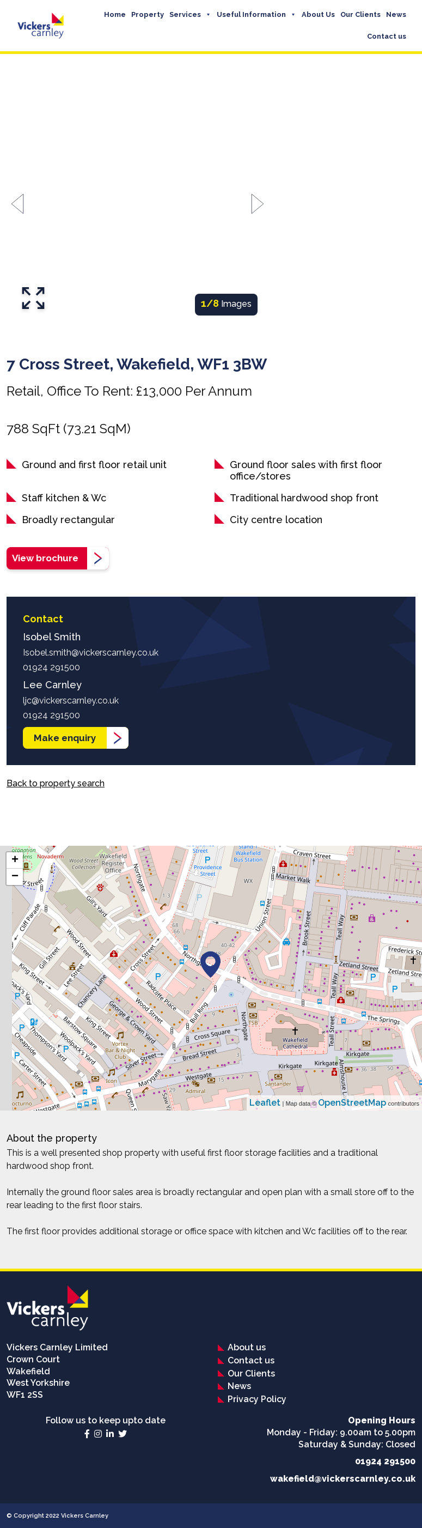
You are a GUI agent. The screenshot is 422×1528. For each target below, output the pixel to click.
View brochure (45, 558)
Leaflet (264, 1103)
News (396, 14)
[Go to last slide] (17, 204)
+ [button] (15, 860)
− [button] (15, 877)
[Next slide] (257, 204)
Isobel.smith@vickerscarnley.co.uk (90, 652)
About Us (318, 14)
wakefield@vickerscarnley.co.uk (342, 1479)
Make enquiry (65, 737)
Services (185, 14)
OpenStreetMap (352, 1103)
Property (147, 14)
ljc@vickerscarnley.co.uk (71, 700)
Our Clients (360, 14)
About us (247, 1347)
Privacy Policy (257, 1399)
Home (115, 14)
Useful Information (251, 14)
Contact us (386, 36)
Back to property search (56, 783)
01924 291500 (51, 667)
